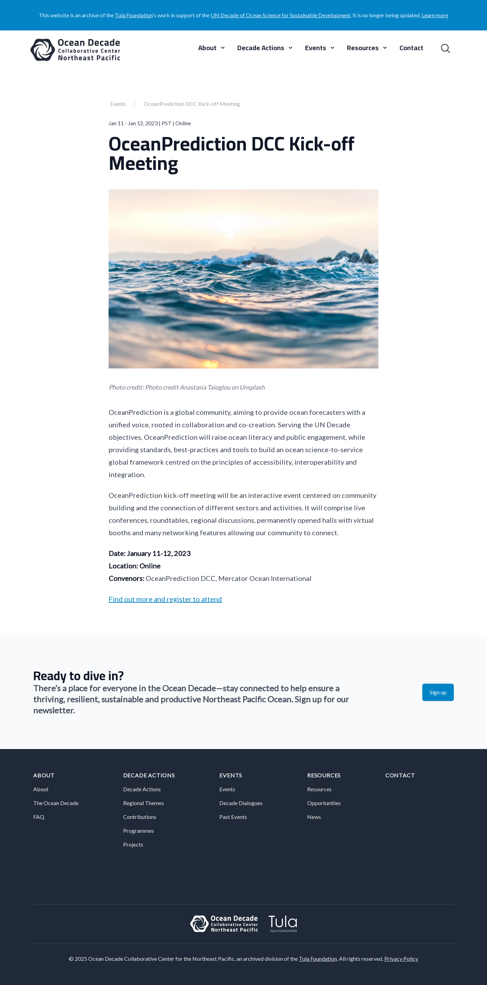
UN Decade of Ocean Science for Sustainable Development (280, 15)
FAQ (38, 816)
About (44, 775)
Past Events (233, 816)
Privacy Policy (401, 958)
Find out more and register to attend (165, 599)
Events (118, 103)
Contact (411, 48)
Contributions (139, 816)
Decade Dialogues (241, 803)
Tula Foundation (134, 15)
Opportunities (324, 803)
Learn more (435, 15)
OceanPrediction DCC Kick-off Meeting (192, 103)
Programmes (138, 830)
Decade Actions (149, 775)
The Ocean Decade (56, 803)
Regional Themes (143, 803)
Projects (133, 844)
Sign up (438, 692)
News (314, 816)
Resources (324, 775)
